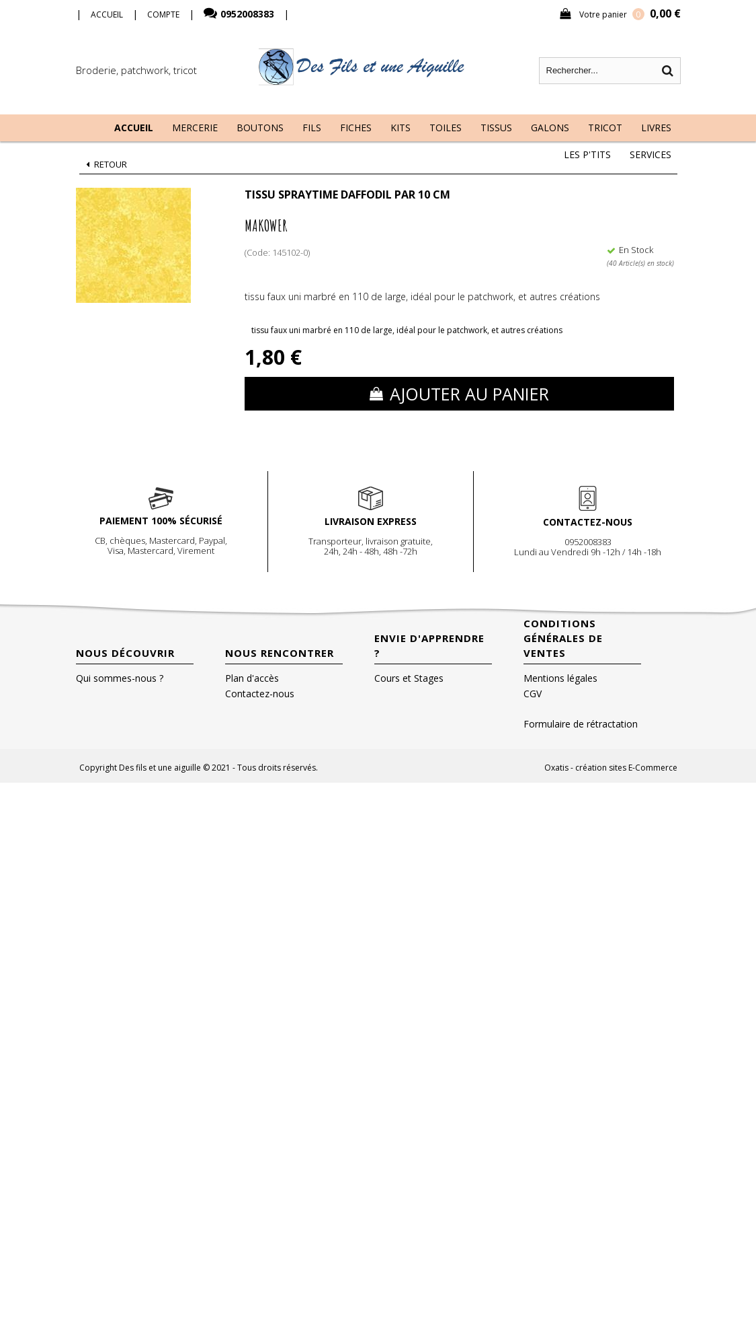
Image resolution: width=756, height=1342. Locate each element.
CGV (532, 693)
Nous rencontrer (279, 653)
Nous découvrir (125, 653)
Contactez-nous (259, 693)
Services (650, 154)
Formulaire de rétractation (580, 723)
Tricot (605, 127)
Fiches (356, 127)
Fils (311, 127)
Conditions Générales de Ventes (563, 638)
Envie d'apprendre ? (429, 645)
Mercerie (195, 127)
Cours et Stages (409, 678)
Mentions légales (560, 678)
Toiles (445, 127)
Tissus (496, 127)
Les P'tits (587, 154)
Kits (400, 127)
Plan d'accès (252, 678)
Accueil (133, 127)
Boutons (260, 127)
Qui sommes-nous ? (119, 678)
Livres (656, 127)
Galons (550, 127)
